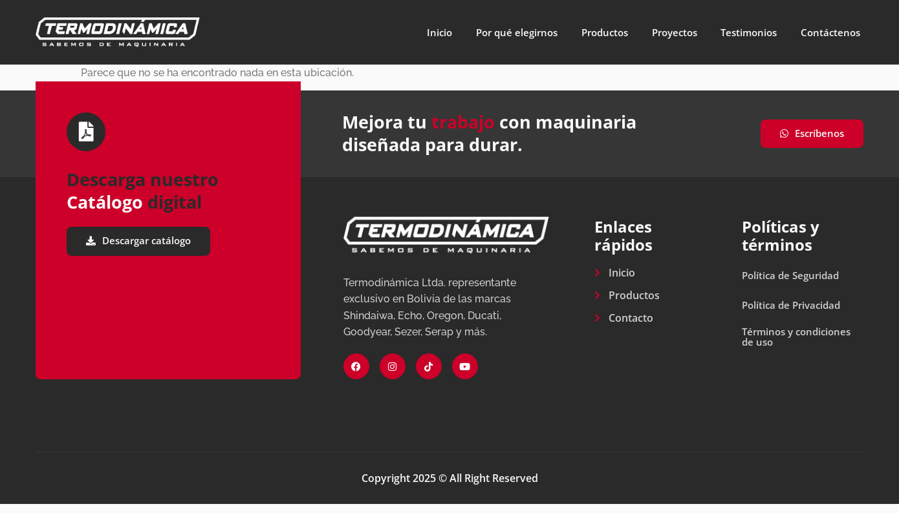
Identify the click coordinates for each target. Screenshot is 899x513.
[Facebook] (356, 375)
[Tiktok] (429, 375)
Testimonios (745, 32)
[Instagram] (393, 375)
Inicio (411, 32)
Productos (588, 32)
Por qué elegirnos (493, 32)
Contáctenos (832, 32)
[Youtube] (465, 375)
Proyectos (664, 32)
